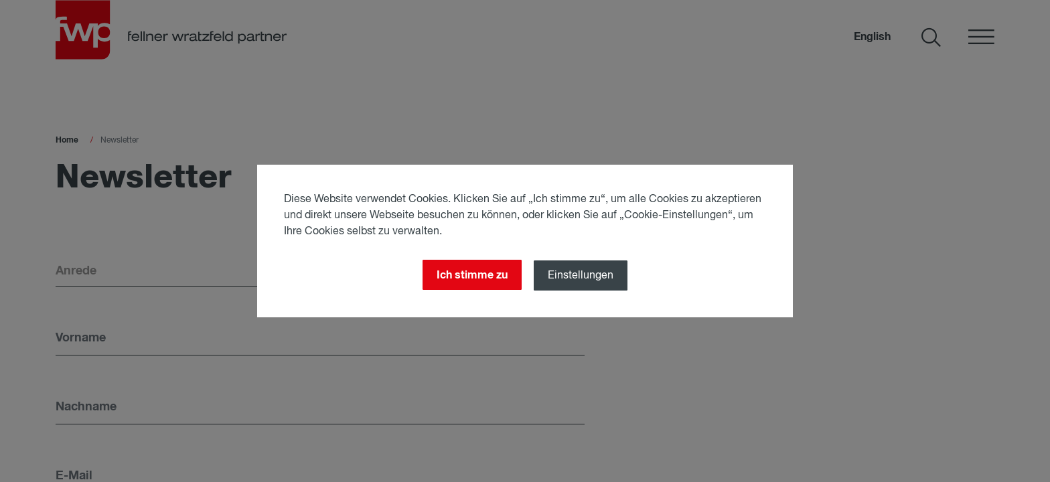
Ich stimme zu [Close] (472, 275)
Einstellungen (580, 275)
